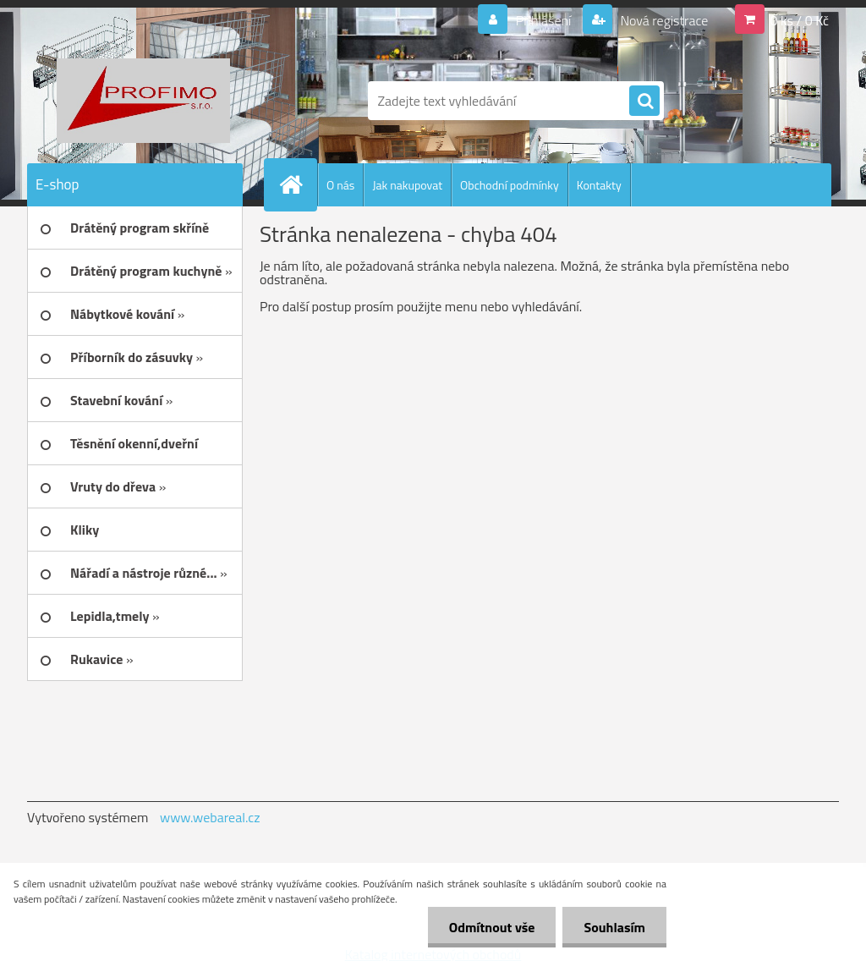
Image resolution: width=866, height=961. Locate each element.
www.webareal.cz (210, 817)
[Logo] (143, 100)
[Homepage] (297, 184)
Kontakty (599, 185)
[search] (644, 101)
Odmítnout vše (492, 927)
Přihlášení (543, 20)
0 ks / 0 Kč (799, 20)
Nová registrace (663, 20)
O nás (340, 185)
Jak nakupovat (407, 185)
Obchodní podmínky (509, 185)
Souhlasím (614, 927)
